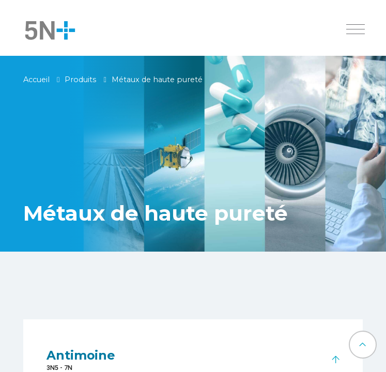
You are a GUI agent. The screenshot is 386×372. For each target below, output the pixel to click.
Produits (80, 79)
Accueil (36, 79)
